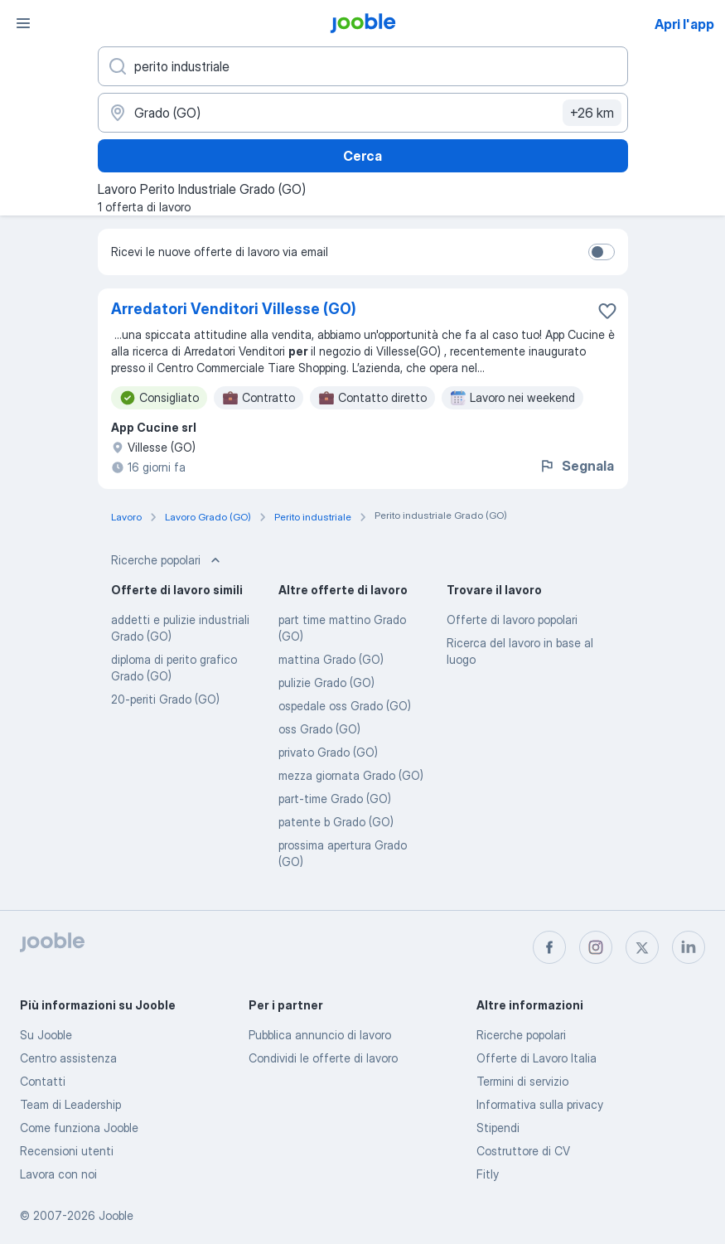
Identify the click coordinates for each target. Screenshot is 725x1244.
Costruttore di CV (523, 1151)
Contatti (42, 1081)
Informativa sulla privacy (539, 1104)
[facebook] (549, 947)
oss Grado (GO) (319, 729)
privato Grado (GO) (328, 752)
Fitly (487, 1174)
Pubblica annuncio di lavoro (320, 1035)
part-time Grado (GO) (334, 798)
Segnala (576, 465)
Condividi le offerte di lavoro (323, 1058)
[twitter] (642, 947)
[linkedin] (688, 947)
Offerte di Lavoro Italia (536, 1058)
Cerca (362, 156)
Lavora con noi (58, 1174)
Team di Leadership (70, 1104)
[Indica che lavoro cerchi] (363, 66)
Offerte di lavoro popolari (512, 619)
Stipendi (498, 1128)
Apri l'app (684, 24)
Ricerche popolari (521, 1035)
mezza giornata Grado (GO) (350, 775)
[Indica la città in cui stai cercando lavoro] (363, 113)
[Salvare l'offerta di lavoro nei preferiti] (607, 310)
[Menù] (23, 23)
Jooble (116, 1215)
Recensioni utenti (67, 1151)
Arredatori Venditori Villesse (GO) (233, 308)
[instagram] (595, 947)
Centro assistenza (68, 1058)
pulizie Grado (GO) (326, 682)
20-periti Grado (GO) (165, 699)
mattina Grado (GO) (331, 659)
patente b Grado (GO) (336, 822)
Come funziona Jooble (79, 1128)
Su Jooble (46, 1035)
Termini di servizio (522, 1081)
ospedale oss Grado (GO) (344, 706)
